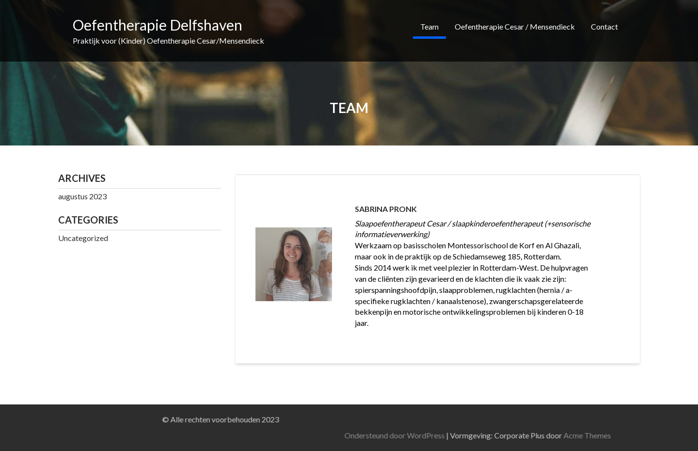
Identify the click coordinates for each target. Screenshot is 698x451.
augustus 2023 (82, 196)
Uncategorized (83, 237)
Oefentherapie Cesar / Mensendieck (515, 26)
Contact (604, 26)
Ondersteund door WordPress (535, 435)
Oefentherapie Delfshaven (157, 24)
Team (429, 26)
